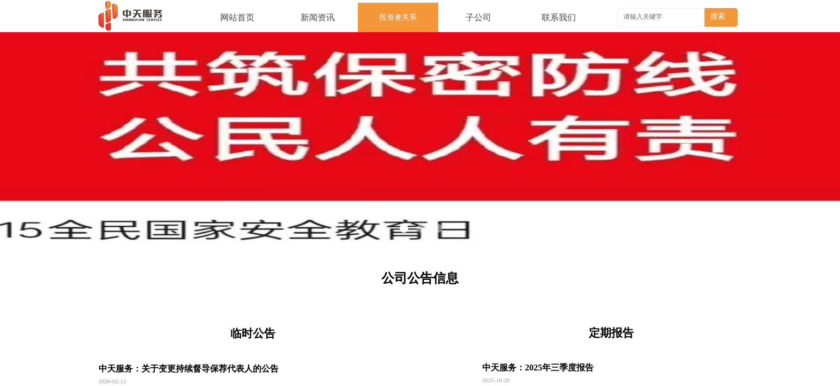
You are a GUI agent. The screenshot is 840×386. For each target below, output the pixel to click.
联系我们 (559, 17)
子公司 (478, 17)
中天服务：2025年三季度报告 (538, 367)
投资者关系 (398, 17)
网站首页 (237, 17)
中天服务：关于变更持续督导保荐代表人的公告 (189, 368)
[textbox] (662, 16)
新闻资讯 (318, 17)
